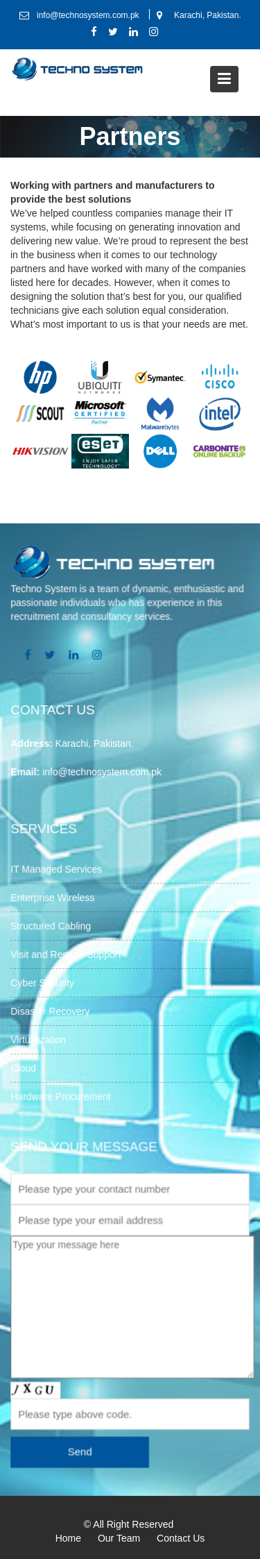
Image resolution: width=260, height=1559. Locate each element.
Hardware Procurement (61, 1094)
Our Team (119, 1538)
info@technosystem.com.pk (103, 771)
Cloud (24, 1066)
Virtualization (39, 1039)
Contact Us (181, 1538)
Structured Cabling (51, 926)
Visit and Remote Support (66, 954)
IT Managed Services (57, 870)
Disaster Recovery (51, 1010)
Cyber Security (43, 982)
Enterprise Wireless (53, 898)
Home (68, 1538)
